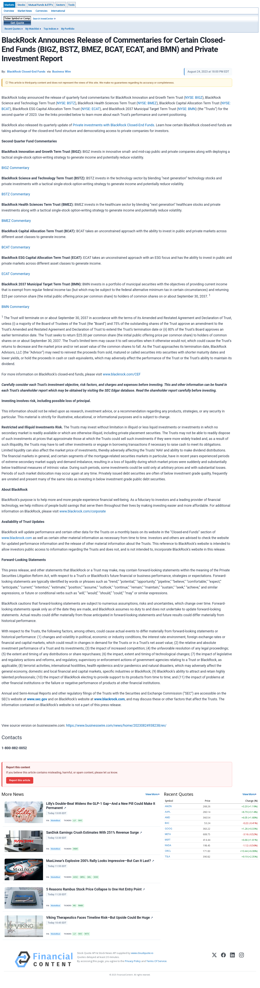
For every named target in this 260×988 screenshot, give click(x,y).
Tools (71, 5)
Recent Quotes (13, 28)
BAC (167, 823)
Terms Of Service (156, 967)
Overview (9, 11)
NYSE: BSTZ (66, 103)
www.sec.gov (37, 699)
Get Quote (17, 23)
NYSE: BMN (186, 109)
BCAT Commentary (16, 247)
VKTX (89, 939)
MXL (92, 880)
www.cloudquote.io (142, 958)
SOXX (98, 880)
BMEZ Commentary (16, 221)
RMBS (82, 909)
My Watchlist (32, 28)
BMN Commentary (15, 307)
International (58, 11)
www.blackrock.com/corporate (82, 511)
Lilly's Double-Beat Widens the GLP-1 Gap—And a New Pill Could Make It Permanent (101, 806)
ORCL (168, 851)
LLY (75, 821)
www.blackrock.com (17, 538)
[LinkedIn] (232, 965)
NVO (82, 821)
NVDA (168, 845)
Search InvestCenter (43, 18)
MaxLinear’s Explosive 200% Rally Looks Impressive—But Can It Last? (101, 864)
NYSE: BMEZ (147, 103)
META (168, 834)
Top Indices (50, 28)
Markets (9, 5)
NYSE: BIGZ (193, 97)
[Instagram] (241, 965)
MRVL (84, 880)
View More (151, 794)
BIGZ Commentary (15, 168)
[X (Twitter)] (214, 965)
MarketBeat (56, 821)
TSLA (167, 856)
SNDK (76, 850)
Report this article (19, 780)
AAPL (167, 811)
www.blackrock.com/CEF (122, 374)
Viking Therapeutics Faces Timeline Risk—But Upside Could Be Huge (100, 922)
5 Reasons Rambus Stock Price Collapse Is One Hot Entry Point (96, 893)
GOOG (168, 828)
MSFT (167, 839)
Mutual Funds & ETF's (40, 5)
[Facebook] (223, 965)
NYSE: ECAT (91, 109)
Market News (25, 11)
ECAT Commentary (16, 274)
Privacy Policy (133, 967)
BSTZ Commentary (16, 194)
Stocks (21, 5)
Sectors (60, 5)
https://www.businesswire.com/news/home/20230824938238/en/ (116, 725)
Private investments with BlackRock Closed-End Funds (113, 125)
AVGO (76, 880)
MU (75, 909)
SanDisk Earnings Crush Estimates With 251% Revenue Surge (94, 834)
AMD (167, 817)
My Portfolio (67, 28)
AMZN (168, 806)
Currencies (41, 11)
